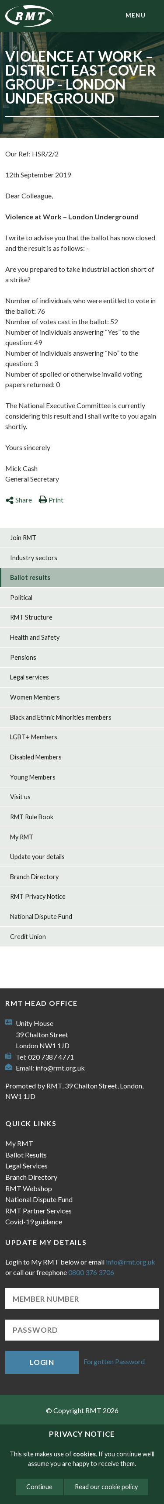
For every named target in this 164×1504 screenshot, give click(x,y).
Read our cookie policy (106, 1486)
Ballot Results (26, 1155)
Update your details (37, 856)
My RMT (21, 837)
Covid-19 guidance (33, 1221)
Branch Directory (34, 876)
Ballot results (30, 577)
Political (21, 597)
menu (136, 15)
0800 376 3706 (91, 1272)
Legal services (29, 677)
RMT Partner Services (38, 1210)
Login (42, 1362)
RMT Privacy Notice (38, 896)
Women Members (35, 697)
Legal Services (26, 1165)
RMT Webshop (28, 1188)
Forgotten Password (114, 1361)
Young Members (33, 777)
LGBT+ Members (33, 737)
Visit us (20, 797)
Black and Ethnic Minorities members (61, 717)
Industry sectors (33, 557)
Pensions (23, 657)
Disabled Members (36, 757)
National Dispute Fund (41, 916)
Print (50, 500)
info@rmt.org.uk (60, 1068)
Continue (39, 1486)
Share (18, 500)
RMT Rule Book (31, 817)
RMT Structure (31, 617)
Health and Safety (34, 637)
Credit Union (28, 936)
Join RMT (23, 537)
